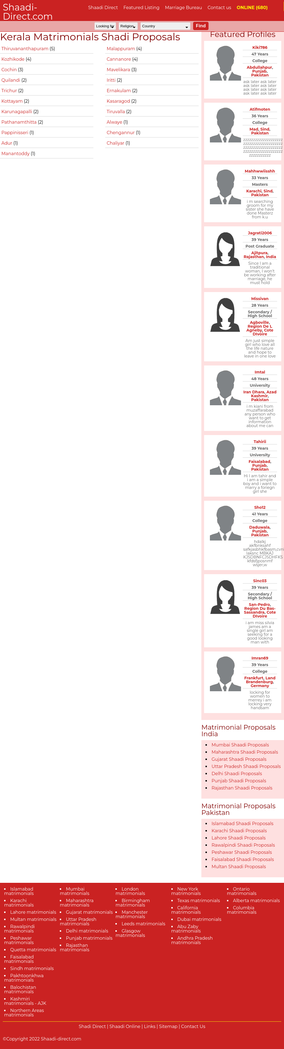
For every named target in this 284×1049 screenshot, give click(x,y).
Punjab (259, 71)
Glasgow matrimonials (130, 933)
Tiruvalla (116, 111)
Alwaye (115, 122)
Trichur (9, 90)
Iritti (112, 80)
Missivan (260, 298)
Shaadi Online (124, 1026)
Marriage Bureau (183, 7)
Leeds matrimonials (143, 923)
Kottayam (12, 101)
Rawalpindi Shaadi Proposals (243, 845)
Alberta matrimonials (256, 900)
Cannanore (119, 59)
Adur (7, 143)
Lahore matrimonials (33, 912)
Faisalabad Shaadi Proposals (243, 859)
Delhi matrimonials (87, 931)
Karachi (253, 191)
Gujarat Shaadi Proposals (239, 759)
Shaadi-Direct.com (28, 12)
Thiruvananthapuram (25, 48)
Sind (264, 129)
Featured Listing (141, 7)
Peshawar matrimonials (19, 940)
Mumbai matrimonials (74, 891)
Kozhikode (13, 59)
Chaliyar (116, 143)
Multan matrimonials (33, 919)
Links (150, 1026)
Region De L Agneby (259, 328)
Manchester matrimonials (131, 914)
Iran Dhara (253, 392)
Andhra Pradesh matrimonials (192, 940)
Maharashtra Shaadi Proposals (245, 752)
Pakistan (260, 75)
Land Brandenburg (260, 680)
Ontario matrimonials (241, 891)
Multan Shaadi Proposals (239, 866)
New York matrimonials (186, 891)
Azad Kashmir (264, 394)
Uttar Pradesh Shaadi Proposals (246, 766)
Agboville (259, 322)
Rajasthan (254, 256)
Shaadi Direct (103, 7)
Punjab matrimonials (89, 938)
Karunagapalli (17, 111)
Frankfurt (253, 678)
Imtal (260, 372)
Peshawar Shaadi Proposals (242, 852)
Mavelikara (119, 69)
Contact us (219, 7)
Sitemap (168, 1026)
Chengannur (121, 132)
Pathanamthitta (19, 122)
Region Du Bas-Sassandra (260, 610)
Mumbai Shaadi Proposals (240, 745)
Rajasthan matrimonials (74, 947)
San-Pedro (259, 604)
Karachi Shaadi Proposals (239, 830)
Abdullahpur (259, 67)
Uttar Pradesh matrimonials (78, 921)
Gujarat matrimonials (89, 912)
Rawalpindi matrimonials (19, 929)
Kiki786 (259, 47)
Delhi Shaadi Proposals (237, 773)
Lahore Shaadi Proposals (239, 838)
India (271, 256)
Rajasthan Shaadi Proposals (242, 788)
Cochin (9, 69)
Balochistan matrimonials (20, 989)
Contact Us (193, 1026)
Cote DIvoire (263, 332)
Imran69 (259, 658)
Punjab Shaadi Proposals (239, 780)
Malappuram (121, 48)
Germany (260, 685)
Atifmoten (260, 109)
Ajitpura (259, 252)
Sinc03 (260, 580)
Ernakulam (119, 90)
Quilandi (11, 80)
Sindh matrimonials (32, 968)
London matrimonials (130, 891)
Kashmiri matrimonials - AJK (25, 1001)
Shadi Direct (92, 1026)
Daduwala (259, 527)
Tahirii (260, 441)
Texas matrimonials (198, 900)
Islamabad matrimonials (19, 891)
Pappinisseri (15, 132)
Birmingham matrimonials (132, 903)
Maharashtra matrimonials (77, 903)
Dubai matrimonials (199, 919)
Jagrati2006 (260, 233)
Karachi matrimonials (19, 903)
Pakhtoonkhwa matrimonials (24, 978)
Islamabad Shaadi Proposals (243, 823)
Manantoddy (16, 153)
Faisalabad (259, 461)
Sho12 (260, 507)
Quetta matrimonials (33, 949)
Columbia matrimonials (241, 910)
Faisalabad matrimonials (19, 959)
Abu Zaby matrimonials (186, 929)
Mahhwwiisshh (260, 171)
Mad (254, 129)
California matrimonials (186, 910)
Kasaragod (119, 101)
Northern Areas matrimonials (24, 1013)
